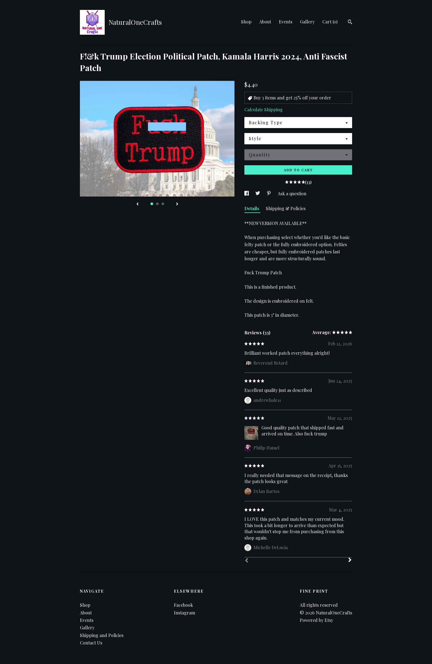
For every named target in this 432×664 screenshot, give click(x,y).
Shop (246, 22)
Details (252, 208)
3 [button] (162, 203)
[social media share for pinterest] (269, 193)
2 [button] (157, 203)
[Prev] (246, 561)
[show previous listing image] (137, 204)
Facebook (183, 605)
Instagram (184, 613)
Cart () (329, 22)
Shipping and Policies (101, 635)
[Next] (350, 560)
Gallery (307, 22)
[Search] (350, 23)
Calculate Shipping (263, 109)
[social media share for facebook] (247, 193)
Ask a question (292, 193)
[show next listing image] (177, 204)
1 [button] (151, 203)
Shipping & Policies (286, 208)
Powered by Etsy (316, 620)
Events (285, 22)
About (265, 22)
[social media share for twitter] (258, 193)
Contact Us (91, 643)
